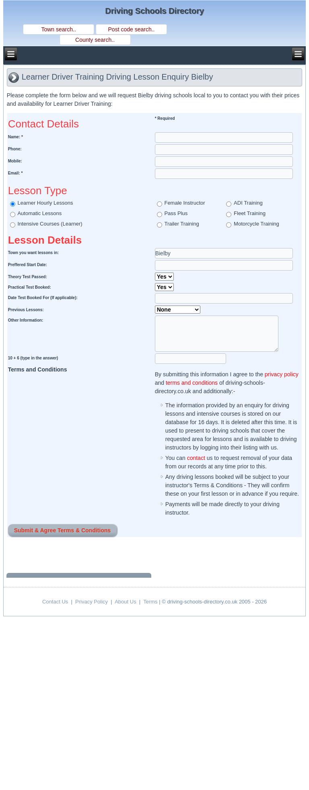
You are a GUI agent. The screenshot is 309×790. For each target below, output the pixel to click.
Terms (150, 602)
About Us (125, 602)
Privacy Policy (91, 602)
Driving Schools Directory (154, 10)
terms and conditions (192, 383)
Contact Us (55, 602)
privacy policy (282, 374)
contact (196, 458)
